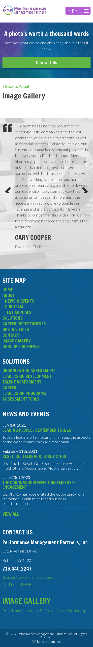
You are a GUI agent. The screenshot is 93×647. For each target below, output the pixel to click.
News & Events (19, 301)
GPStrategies (15, 329)
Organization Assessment (28, 370)
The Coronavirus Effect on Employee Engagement (38, 484)
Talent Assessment (21, 382)
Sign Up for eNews (20, 346)
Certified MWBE (16, 584)
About (8, 295)
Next (83, 188)
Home (7, 289)
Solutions (12, 318)
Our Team (14, 306)
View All (10, 514)
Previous (10, 188)
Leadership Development (27, 376)
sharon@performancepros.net (28, 577)
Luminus (55, 642)
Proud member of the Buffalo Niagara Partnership (44, 610)
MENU (78, 11)
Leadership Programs (24, 393)
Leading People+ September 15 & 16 (36, 430)
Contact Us (46, 62)
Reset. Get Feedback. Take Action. (34, 456)
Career (9, 387)
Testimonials (18, 312)
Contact (10, 335)
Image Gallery (16, 340)
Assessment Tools (20, 399)
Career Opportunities (24, 323)
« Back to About (15, 86)
